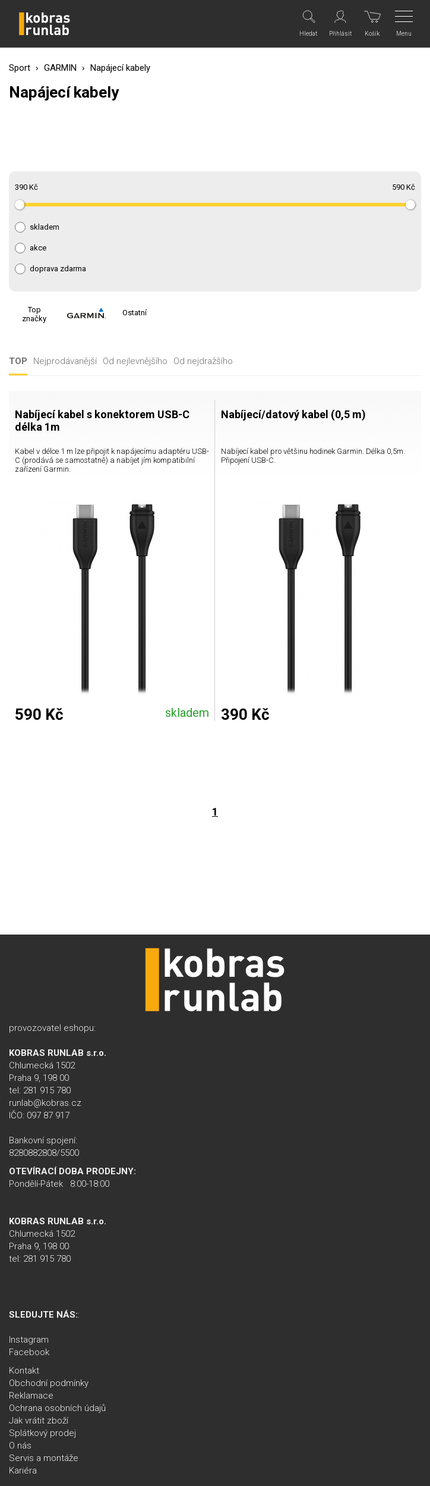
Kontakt (24, 1370)
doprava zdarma (58, 269)
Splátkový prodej (42, 1433)
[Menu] (404, 24)
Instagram (29, 1339)
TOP (18, 361)
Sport (19, 67)
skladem (44, 227)
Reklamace (31, 1395)
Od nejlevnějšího (135, 361)
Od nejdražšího (203, 361)
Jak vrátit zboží (38, 1420)
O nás (20, 1445)
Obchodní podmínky (48, 1383)
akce (38, 248)
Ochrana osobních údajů (57, 1408)
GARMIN (60, 67)
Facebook (29, 1352)
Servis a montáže (43, 1458)
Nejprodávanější (65, 361)
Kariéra (23, 1470)
